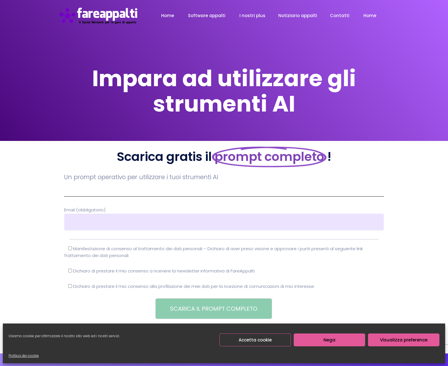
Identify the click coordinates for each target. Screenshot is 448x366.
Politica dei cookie (24, 355)
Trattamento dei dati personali (96, 255)
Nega (329, 340)
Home (168, 16)
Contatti (340, 16)
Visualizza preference (403, 340)
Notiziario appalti (297, 16)
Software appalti (207, 16)
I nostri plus (252, 16)
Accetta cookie (255, 340)
